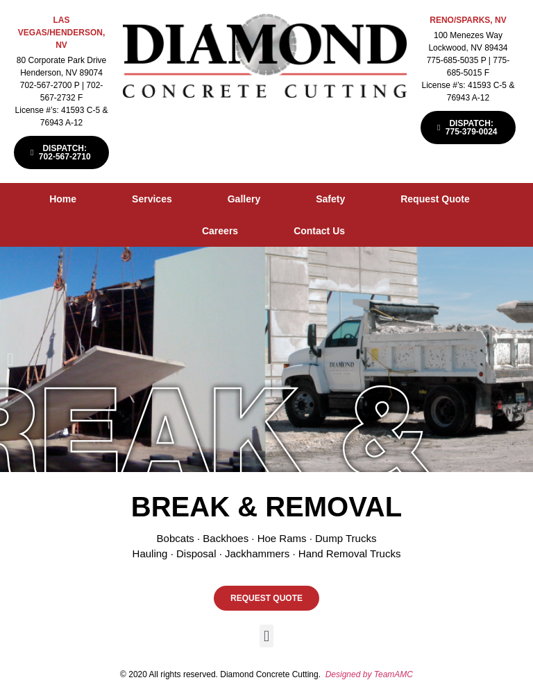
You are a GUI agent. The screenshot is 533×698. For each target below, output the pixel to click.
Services (152, 198)
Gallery (244, 198)
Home (62, 198)
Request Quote (435, 198)
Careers (220, 230)
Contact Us (319, 230)
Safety (330, 198)
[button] (10, 359)
